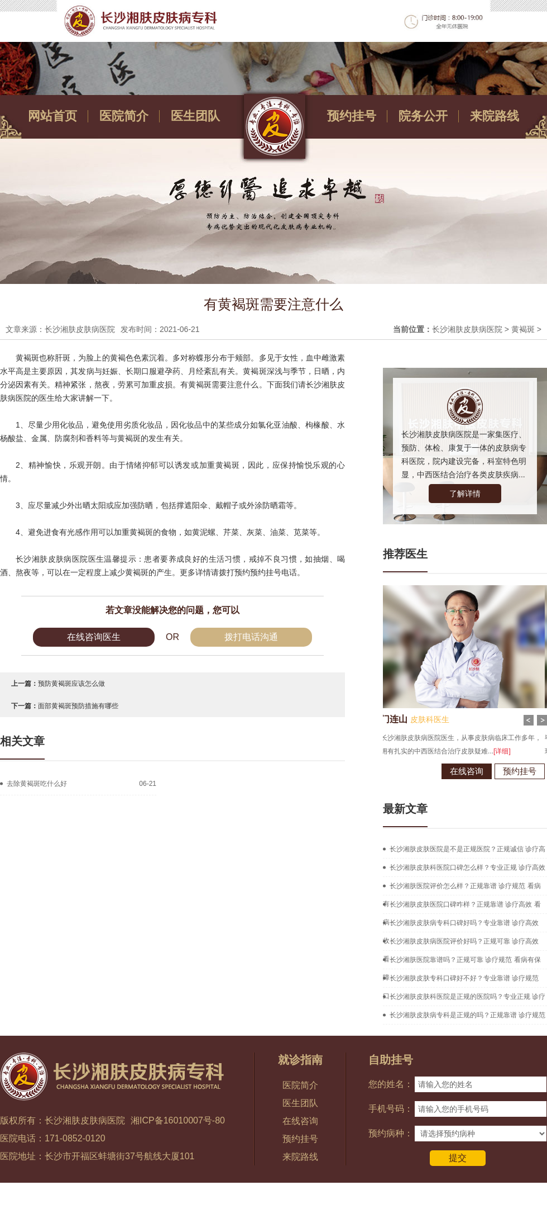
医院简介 (123, 116)
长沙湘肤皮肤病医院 (467, 329)
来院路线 (494, 116)
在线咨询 (445, 771)
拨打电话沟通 (251, 637)
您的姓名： (390, 1084)
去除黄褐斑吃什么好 (37, 784)
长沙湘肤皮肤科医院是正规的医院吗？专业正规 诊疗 (467, 997)
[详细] (481, 751)
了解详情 (465, 493)
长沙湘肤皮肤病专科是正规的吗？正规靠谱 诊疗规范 (467, 1015)
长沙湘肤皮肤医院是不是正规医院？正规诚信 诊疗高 (467, 849)
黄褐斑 (523, 329)
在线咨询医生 (94, 637)
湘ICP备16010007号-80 (178, 1120)
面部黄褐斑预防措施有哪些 (78, 706)
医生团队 (195, 116)
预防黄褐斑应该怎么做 (71, 684)
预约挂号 (351, 116)
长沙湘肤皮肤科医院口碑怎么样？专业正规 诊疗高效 (467, 867)
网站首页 (52, 116)
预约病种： (390, 1133)
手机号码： (390, 1108)
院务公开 (423, 116)
